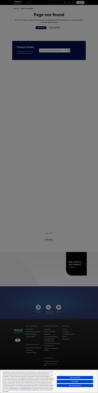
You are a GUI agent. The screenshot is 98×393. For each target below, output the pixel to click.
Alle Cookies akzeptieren (75, 385)
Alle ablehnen (75, 381)
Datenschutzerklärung (25, 388)
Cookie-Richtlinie (13, 388)
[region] (49, 381)
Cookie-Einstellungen (75, 377)
